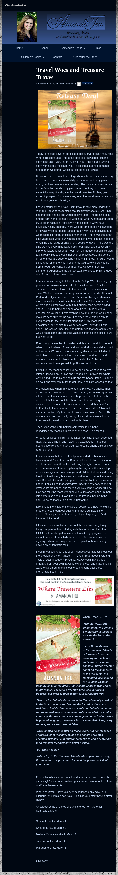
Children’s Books (31, 57)
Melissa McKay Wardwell (50, 834)
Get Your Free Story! (85, 57)
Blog (98, 48)
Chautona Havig (45, 827)
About (45, 48)
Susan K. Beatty (45, 821)
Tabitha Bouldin (45, 841)
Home (19, 48)
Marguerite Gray (45, 847)
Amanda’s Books (72, 48)
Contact (57, 57)
